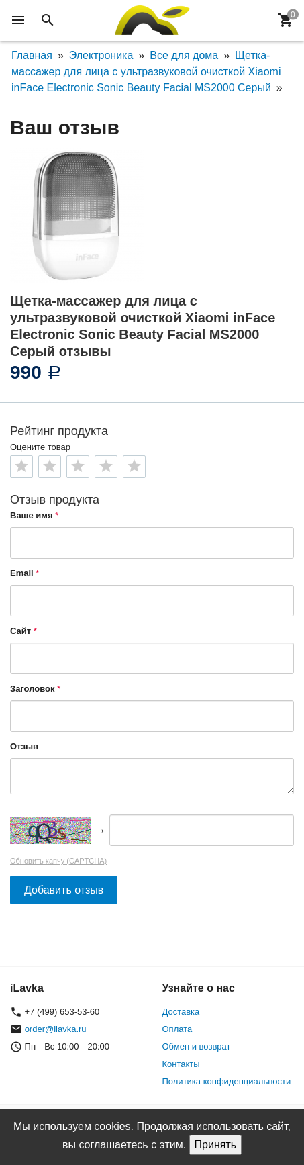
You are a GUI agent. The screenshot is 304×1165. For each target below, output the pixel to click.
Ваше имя (31, 515)
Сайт (20, 631)
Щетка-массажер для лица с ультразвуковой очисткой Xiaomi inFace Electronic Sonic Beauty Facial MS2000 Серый (146, 71)
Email (22, 573)
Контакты (181, 1064)
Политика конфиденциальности (226, 1081)
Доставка (181, 1012)
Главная (31, 55)
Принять (216, 1144)
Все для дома (184, 55)
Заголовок (32, 689)
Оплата (177, 1029)
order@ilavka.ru (56, 1029)
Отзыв (24, 746)
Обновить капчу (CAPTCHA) (58, 861)
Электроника (101, 55)
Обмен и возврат (196, 1046)
